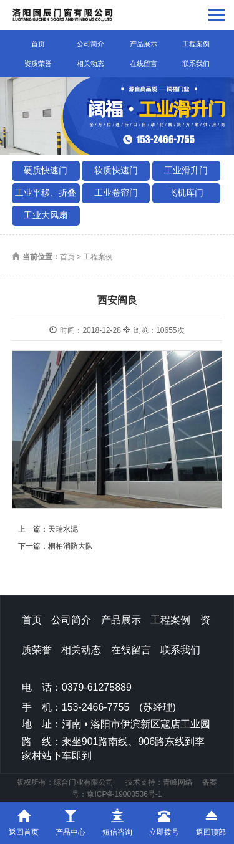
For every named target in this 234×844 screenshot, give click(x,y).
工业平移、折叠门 (45, 195)
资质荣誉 (38, 63)
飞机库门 (185, 193)
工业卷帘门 (116, 193)
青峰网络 (178, 782)
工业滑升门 (186, 170)
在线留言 (143, 63)
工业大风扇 (45, 215)
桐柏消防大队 (70, 546)
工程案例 (196, 43)
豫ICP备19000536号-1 (124, 794)
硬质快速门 (45, 170)
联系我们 (196, 63)
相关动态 (90, 63)
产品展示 (143, 43)
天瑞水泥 (63, 529)
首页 (38, 43)
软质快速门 (116, 170)
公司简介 (90, 43)
